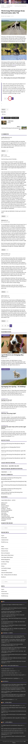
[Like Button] (3, 110)
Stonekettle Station (5, 516)
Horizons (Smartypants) (6, 510)
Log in (2, 535)
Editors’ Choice (4, 548)
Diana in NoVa (4, 253)
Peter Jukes (3, 513)
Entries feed (4, 537)
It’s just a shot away (5, 668)
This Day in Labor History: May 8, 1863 (9, 672)
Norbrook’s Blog (4, 511)
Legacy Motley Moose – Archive (8, 500)
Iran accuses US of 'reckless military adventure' (10, 705)
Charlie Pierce (4, 507)
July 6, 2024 (4, 16)
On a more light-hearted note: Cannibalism (9, 678)
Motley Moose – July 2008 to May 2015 (10, 466)
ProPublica (5, 681)
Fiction (2, 566)
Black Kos (3, 504)
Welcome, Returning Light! (8, 413)
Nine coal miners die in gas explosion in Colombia (11, 728)
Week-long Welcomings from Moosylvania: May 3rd (13, 443)
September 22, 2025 (6, 429)
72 (12, 16)
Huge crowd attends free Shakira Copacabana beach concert (13, 736)
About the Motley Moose (6, 572)
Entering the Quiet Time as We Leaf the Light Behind (13, 427)
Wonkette (3, 520)
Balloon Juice (4, 502)
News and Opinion (5, 553)
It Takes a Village (5, 561)
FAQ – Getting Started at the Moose (9, 574)
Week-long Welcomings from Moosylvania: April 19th (13, 454)
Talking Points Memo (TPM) (7, 517)
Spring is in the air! (6, 400)
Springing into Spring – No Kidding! (13, 386)
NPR (3, 601)
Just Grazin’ (4, 563)
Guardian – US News (7, 632)
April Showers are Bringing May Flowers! (12, 355)
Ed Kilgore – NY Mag (5, 508)
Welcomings (15, 117)
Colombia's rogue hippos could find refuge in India (11, 604)
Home (2, 546)
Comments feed (4, 539)
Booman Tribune (5, 505)
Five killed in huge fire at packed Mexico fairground (11, 725)
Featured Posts (6, 332)
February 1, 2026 (5, 401)
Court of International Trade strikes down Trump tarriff (12, 674)
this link (14, 65)
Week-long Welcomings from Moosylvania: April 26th (13, 450)
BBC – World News (7, 702)
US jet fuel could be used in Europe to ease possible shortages (13, 714)
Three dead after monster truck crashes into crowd (11, 730)
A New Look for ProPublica (6, 699)
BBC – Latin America (7, 722)
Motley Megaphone (5, 559)
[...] (19, 364)
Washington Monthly (6, 518)
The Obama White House (7, 557)
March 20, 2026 (5, 388)
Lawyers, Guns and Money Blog (10, 665)
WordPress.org (4, 542)
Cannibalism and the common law (8, 670)
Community (4, 570)
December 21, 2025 (6, 415)
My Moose (3, 577)
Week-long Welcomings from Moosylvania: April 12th (13, 458)
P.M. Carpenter (4, 514)
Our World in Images (6, 568)
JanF (9, 16)
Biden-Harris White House (7, 555)
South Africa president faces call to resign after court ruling (13, 717)
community (7, 117)
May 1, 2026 (4, 358)
